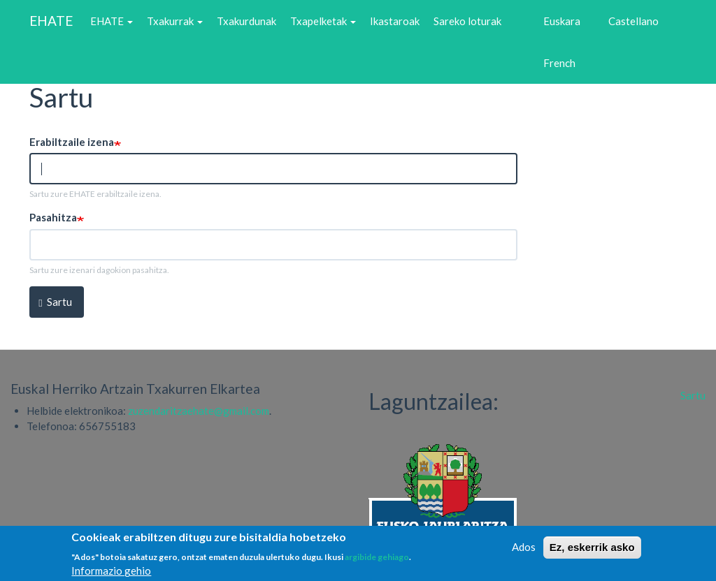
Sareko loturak (467, 21)
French (559, 63)
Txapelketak (323, 21)
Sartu (55, 302)
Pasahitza (53, 217)
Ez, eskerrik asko (592, 551)
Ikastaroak (395, 21)
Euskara (561, 21)
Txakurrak (175, 21)
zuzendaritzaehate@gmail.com (198, 410)
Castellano (633, 21)
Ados (524, 551)
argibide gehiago (377, 561)
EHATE (51, 21)
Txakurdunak (246, 21)
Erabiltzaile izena (71, 141)
